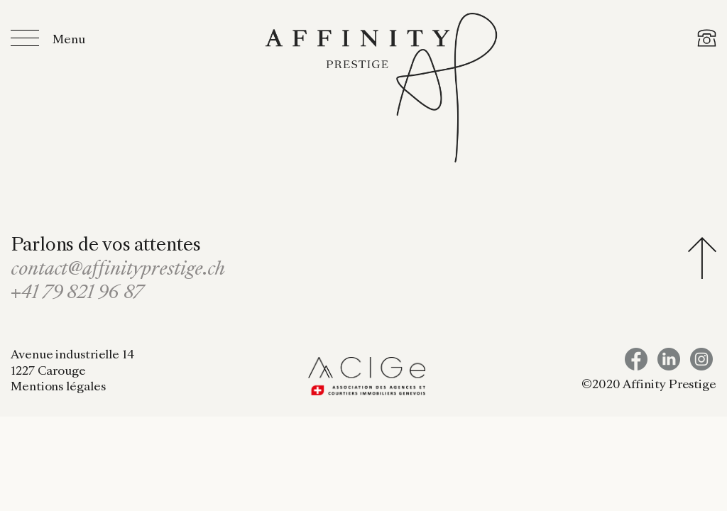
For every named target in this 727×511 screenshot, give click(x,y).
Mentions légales (58, 387)
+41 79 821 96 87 (77, 293)
